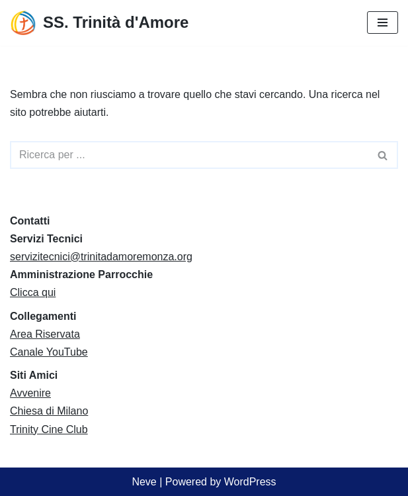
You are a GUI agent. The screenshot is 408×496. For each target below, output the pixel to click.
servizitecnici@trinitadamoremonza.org (101, 256)
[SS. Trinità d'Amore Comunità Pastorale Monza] (99, 22)
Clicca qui (33, 292)
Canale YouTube (49, 352)
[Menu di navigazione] (382, 22)
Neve (144, 481)
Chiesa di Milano (49, 411)
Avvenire (30, 393)
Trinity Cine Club (49, 429)
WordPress (250, 481)
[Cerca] (189, 155)
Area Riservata (45, 334)
